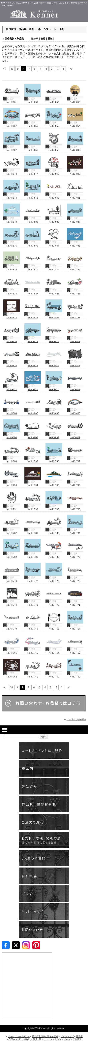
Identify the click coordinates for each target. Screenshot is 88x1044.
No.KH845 (75, 172)
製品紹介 (44, 786)
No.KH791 (11, 508)
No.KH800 (11, 460)
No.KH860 (32, 100)
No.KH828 (11, 292)
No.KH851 (32, 148)
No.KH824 (11, 316)
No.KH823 (32, 316)
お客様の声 (35, 1039)
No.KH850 (53, 148)
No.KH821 (75, 316)
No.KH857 (11, 124)
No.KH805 (75, 412)
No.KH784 (75, 531)
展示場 (79, 1036)
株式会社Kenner (44, 14)
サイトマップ (67, 1036)
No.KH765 (32, 651)
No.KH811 (32, 388)
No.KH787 (11, 531)
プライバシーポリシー (19, 1036)
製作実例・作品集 (44, 804)
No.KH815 (32, 364)
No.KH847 (32, 172)
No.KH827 (32, 292)
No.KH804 (11, 436)
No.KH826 (53, 292)
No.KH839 (32, 220)
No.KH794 (32, 484)
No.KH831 (32, 268)
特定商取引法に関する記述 (45, 1036)
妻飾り (34, 38)
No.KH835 (32, 244)
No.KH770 (11, 627)
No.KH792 (75, 484)
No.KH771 (75, 603)
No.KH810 (53, 388)
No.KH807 (32, 412)
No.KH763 (75, 651)
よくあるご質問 (44, 858)
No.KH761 (32, 675)
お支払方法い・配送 (44, 840)
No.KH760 (53, 675)
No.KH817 (75, 340)
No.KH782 (11, 555)
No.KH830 (53, 268)
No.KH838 (53, 220)
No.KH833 (75, 244)
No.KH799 (32, 460)
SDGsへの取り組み (18, 1039)
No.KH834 (53, 244)
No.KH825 (75, 292)
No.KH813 (75, 364)
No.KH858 (75, 100)
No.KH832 (11, 268)
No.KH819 (32, 340)
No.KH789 (53, 508)
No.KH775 (75, 579)
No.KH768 (53, 627)
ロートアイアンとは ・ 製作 (44, 750)
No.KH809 (75, 388)
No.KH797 (75, 460)
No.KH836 (11, 244)
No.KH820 (11, 340)
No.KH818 (53, 340)
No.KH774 (11, 603)
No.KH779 (75, 555)
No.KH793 (53, 484)
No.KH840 (11, 220)
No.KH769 (32, 627)
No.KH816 (11, 364)
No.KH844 (11, 196)
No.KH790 (32, 508)
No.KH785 (53, 531)
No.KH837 (75, 220)
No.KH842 (53, 196)
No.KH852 (11, 148)
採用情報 (77, 1039)
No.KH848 (11, 172)
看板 (50, 38)
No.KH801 (75, 436)
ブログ (44, 893)
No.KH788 (75, 508)
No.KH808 (11, 412)
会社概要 (44, 875)
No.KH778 (11, 579)
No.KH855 (53, 124)
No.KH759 (75, 675)
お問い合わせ (44, 929)
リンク (58, 1039)
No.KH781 (32, 555)
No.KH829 (75, 268)
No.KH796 (11, 484)
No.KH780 (53, 555)
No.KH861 (11, 100)
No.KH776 (53, 579)
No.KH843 (32, 196)
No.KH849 (75, 148)
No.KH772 (53, 603)
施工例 (44, 768)
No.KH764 (53, 651)
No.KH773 (32, 603)
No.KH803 (32, 436)
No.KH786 (32, 531)
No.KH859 (53, 100)
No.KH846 (53, 172)
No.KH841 (75, 196)
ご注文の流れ (44, 822)
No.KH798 (53, 460)
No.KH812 (11, 388)
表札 (43, 38)
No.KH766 (11, 651)
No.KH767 (75, 627)
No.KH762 (11, 675)
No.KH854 (75, 124)
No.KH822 (53, 316)
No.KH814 (53, 364)
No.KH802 (53, 436)
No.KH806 (53, 412)
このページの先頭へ (76, 719)
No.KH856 (32, 124)
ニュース (48, 1039)
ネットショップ (44, 911)
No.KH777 (32, 579)
